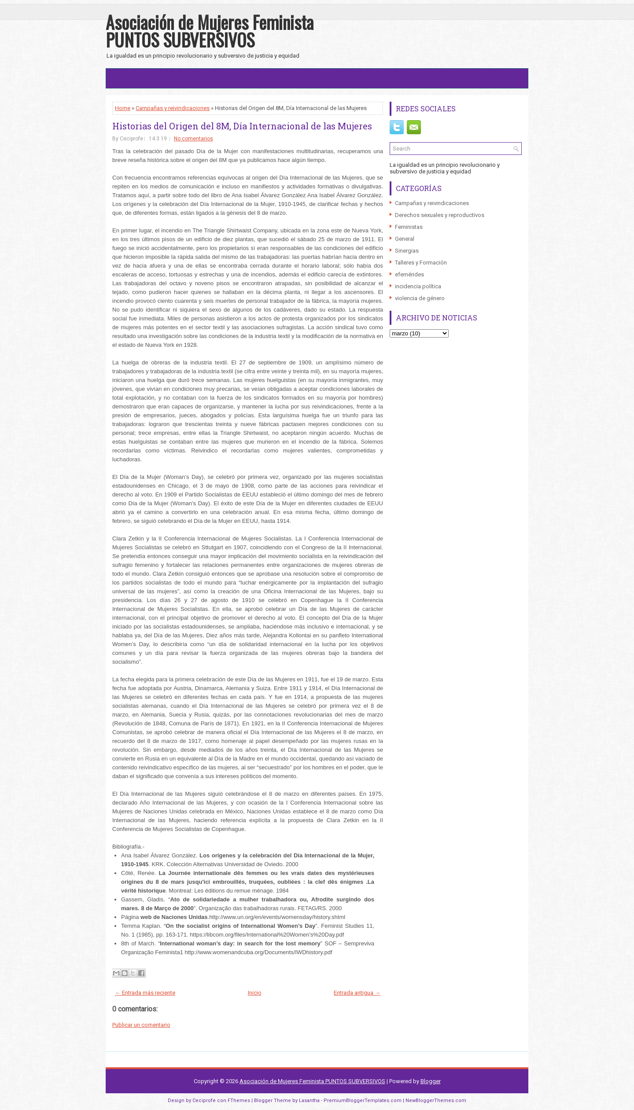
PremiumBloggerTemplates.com (363, 1100)
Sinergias (407, 250)
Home (122, 108)
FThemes (239, 1100)
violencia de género (420, 298)
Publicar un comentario (141, 1025)
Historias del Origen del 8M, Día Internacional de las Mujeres (242, 125)
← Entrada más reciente (145, 992)
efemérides (409, 274)
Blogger (430, 1081)
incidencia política (418, 286)
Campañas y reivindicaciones (173, 108)
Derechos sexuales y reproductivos (439, 215)
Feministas (409, 227)
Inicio (255, 992)
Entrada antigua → (357, 992)
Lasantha (309, 1100)
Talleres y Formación (421, 262)
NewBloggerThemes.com (435, 1100)
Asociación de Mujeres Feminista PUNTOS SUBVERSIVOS (209, 31)
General (404, 238)
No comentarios (193, 139)
